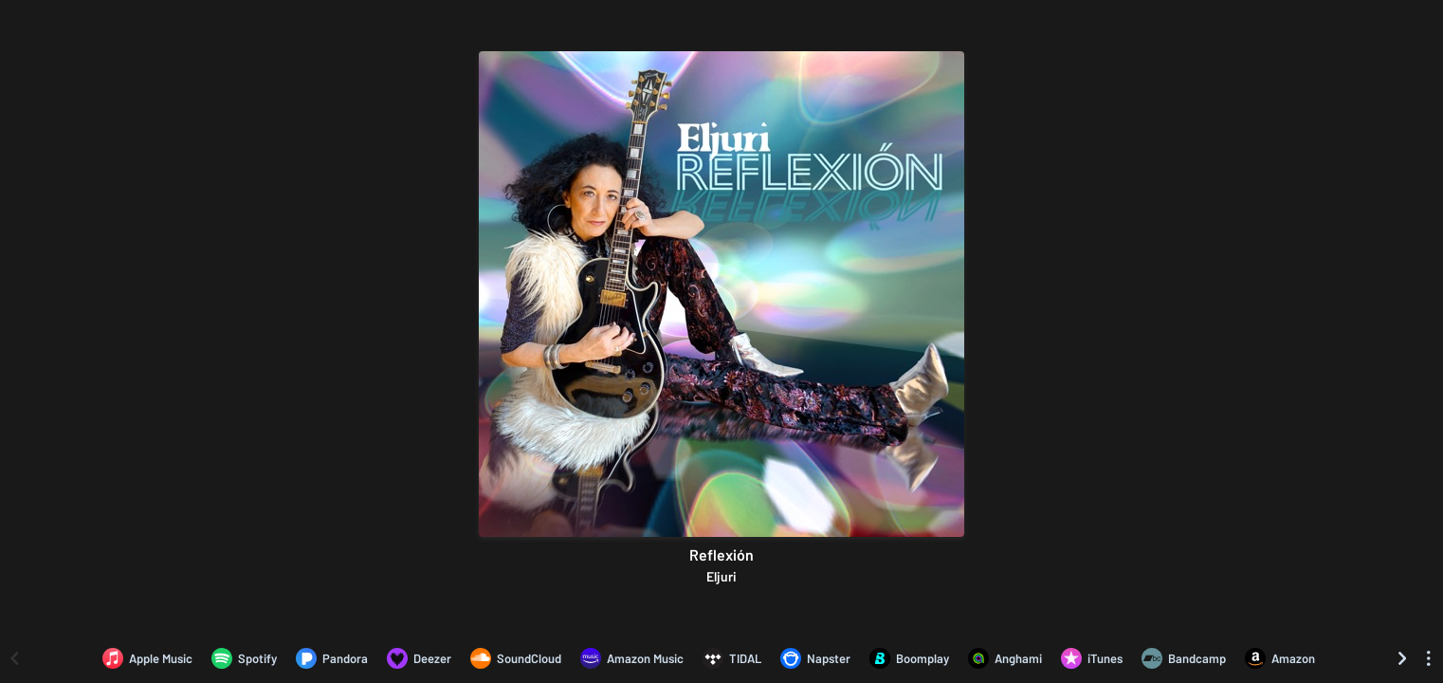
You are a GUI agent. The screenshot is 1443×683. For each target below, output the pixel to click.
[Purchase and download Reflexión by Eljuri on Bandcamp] (1183, 658)
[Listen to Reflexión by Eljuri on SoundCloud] (516, 658)
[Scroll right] (1402, 658)
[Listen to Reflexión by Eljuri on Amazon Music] (632, 658)
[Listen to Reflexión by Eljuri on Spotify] (244, 658)
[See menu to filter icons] (1428, 658)
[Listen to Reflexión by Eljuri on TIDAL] (732, 658)
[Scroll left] (14, 658)
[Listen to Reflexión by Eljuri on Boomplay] (909, 658)
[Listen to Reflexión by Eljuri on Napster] (815, 658)
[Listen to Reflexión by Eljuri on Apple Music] (147, 658)
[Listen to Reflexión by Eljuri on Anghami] (1005, 658)
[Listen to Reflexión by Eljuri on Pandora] (331, 658)
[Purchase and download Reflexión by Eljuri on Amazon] (1280, 658)
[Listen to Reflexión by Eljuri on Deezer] (419, 658)
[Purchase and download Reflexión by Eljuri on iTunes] (1091, 658)
